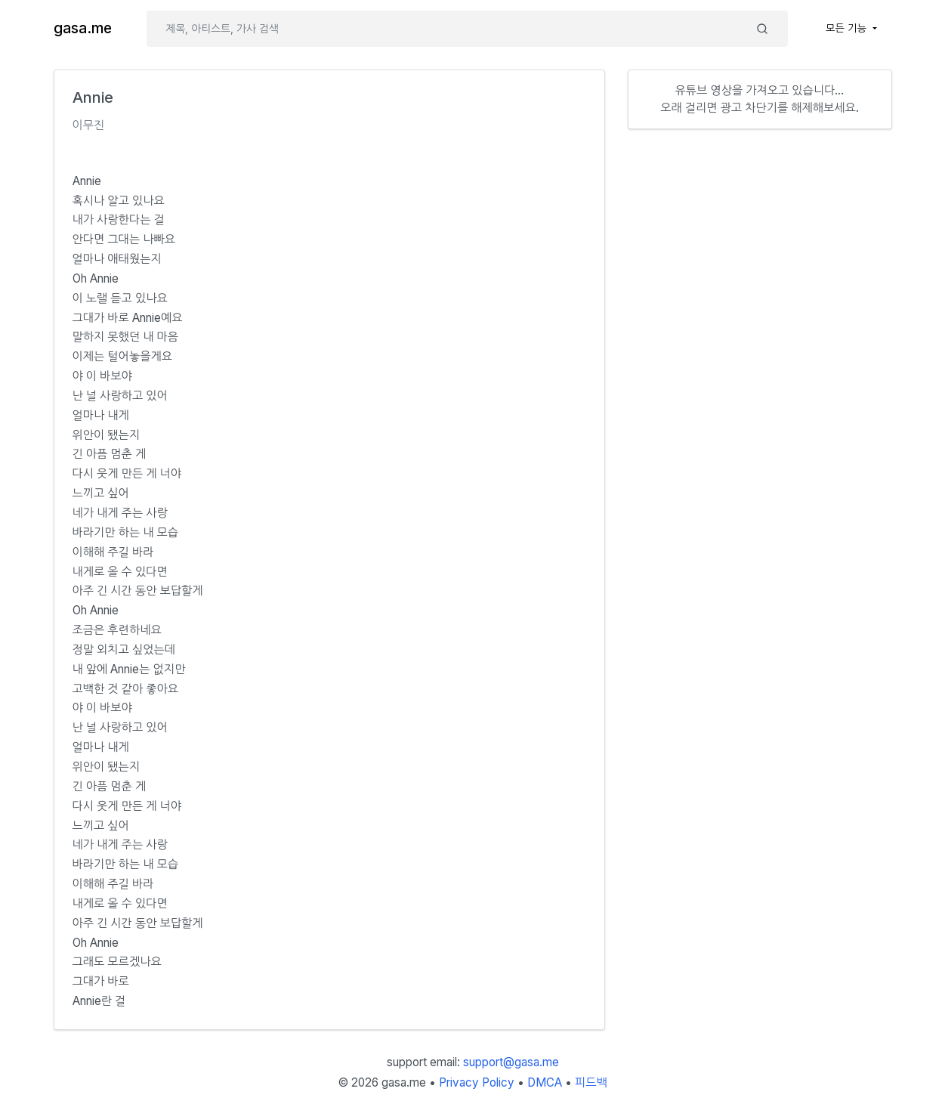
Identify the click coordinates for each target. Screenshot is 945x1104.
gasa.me (83, 28)
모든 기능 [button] (847, 28)
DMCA (544, 1082)
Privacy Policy (476, 1082)
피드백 (591, 1082)
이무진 (89, 125)
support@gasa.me (511, 1062)
